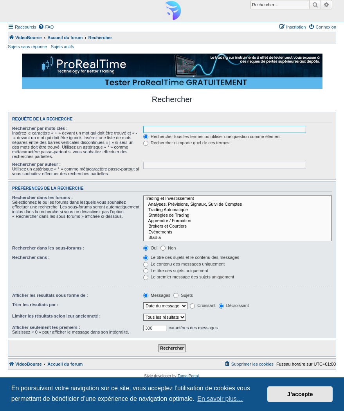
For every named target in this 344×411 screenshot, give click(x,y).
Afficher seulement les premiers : (46, 327)
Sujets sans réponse (27, 46)
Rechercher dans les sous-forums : (48, 248)
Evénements (237, 232)
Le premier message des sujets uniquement (188, 277)
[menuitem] (46, 27)
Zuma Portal (187, 376)
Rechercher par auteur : (36, 164)
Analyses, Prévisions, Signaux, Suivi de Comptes (237, 204)
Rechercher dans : (31, 257)
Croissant (203, 305)
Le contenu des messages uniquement (184, 264)
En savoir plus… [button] (220, 398)
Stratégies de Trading (237, 215)
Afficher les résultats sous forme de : (50, 295)
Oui (150, 248)
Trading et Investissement (237, 198)
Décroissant (234, 305)
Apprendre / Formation (237, 221)
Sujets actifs (62, 46)
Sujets (183, 295)
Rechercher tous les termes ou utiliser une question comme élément (212, 136)
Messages (156, 295)
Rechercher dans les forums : (42, 197)
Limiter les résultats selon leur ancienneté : (56, 316)
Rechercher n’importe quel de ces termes (186, 142)
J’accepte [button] (300, 394)
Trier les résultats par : (35, 304)
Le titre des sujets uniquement (175, 270)
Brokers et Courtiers (237, 226)
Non (168, 248)
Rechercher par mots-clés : (40, 128)
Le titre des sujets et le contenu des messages (191, 257)
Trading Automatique (237, 210)
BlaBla (237, 237)
